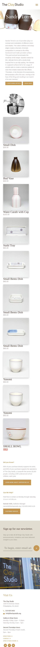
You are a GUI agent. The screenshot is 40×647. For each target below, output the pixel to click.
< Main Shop (28, 83)
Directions (7, 636)
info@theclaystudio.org (12, 613)
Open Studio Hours (10, 641)
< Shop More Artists (13, 83)
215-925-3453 (9, 611)
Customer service (11, 511)
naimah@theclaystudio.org (12, 506)
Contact (6, 638)
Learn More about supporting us (17, 482)
